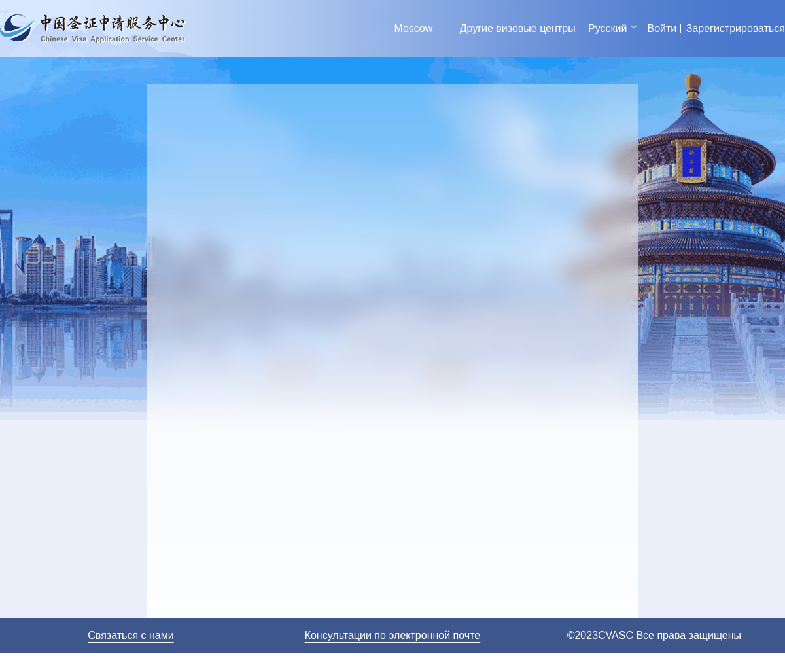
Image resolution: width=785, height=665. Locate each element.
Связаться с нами (130, 635)
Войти (661, 28)
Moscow (413, 28)
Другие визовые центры (518, 28)
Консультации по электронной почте (393, 635)
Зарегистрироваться (735, 28)
